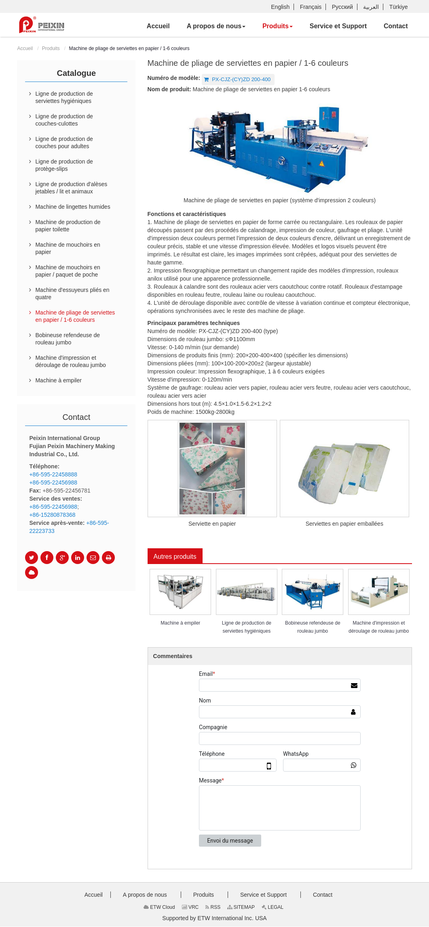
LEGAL (272, 907)
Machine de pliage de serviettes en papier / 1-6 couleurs (75, 316)
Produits (51, 48)
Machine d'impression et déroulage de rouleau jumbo (379, 627)
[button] (216, 26)
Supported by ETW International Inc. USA (214, 918)
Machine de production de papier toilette (67, 226)
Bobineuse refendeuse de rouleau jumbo (312, 627)
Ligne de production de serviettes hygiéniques (246, 627)
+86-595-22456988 (53, 482)
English (280, 7)
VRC (190, 907)
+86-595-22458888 (53, 474)
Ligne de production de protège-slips (64, 165)
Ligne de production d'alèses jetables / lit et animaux (71, 188)
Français (311, 7)
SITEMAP (241, 907)
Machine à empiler (180, 623)
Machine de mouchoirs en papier (67, 248)
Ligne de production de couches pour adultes (64, 142)
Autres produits (175, 556)
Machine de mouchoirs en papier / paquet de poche (67, 271)
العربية (371, 7)
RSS (212, 907)
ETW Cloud (159, 907)
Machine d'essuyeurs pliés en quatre (72, 293)
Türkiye (398, 7)
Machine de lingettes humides (72, 206)
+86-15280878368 (52, 515)
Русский (342, 7)
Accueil (25, 48)
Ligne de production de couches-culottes (64, 120)
